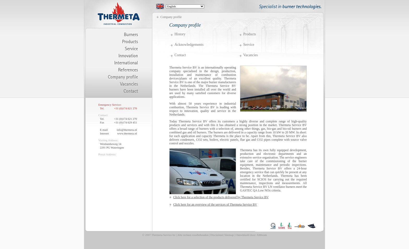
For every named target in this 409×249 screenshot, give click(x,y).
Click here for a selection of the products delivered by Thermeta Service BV (221, 197)
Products (249, 34)
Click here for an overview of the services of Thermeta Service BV (215, 204)
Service (248, 45)
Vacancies (250, 55)
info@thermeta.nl (127, 129)
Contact (180, 55)
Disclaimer (216, 234)
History (180, 34)
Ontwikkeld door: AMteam (251, 234)
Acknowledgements (189, 45)
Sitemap (229, 234)
